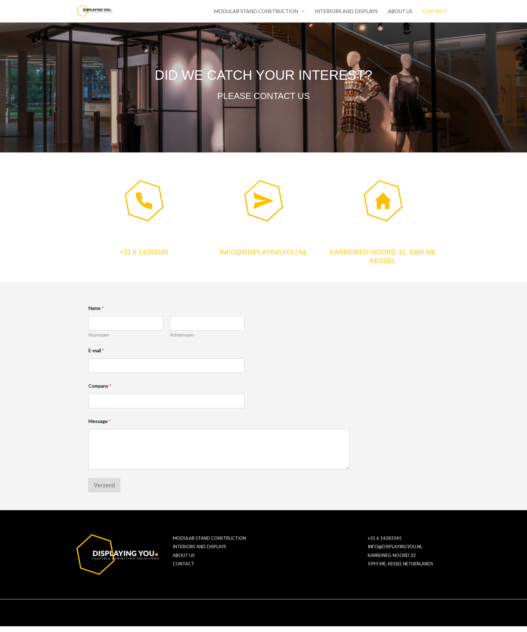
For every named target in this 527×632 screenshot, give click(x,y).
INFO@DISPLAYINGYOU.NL (263, 257)
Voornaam (98, 340)
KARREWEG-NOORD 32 (392, 561)
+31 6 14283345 (144, 257)
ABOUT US (400, 14)
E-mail (96, 356)
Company (100, 391)
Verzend (104, 490)
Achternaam (182, 340)
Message (99, 427)
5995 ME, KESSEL (385, 569)
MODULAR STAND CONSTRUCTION (256, 14)
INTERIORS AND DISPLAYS (346, 14)
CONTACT (434, 14)
